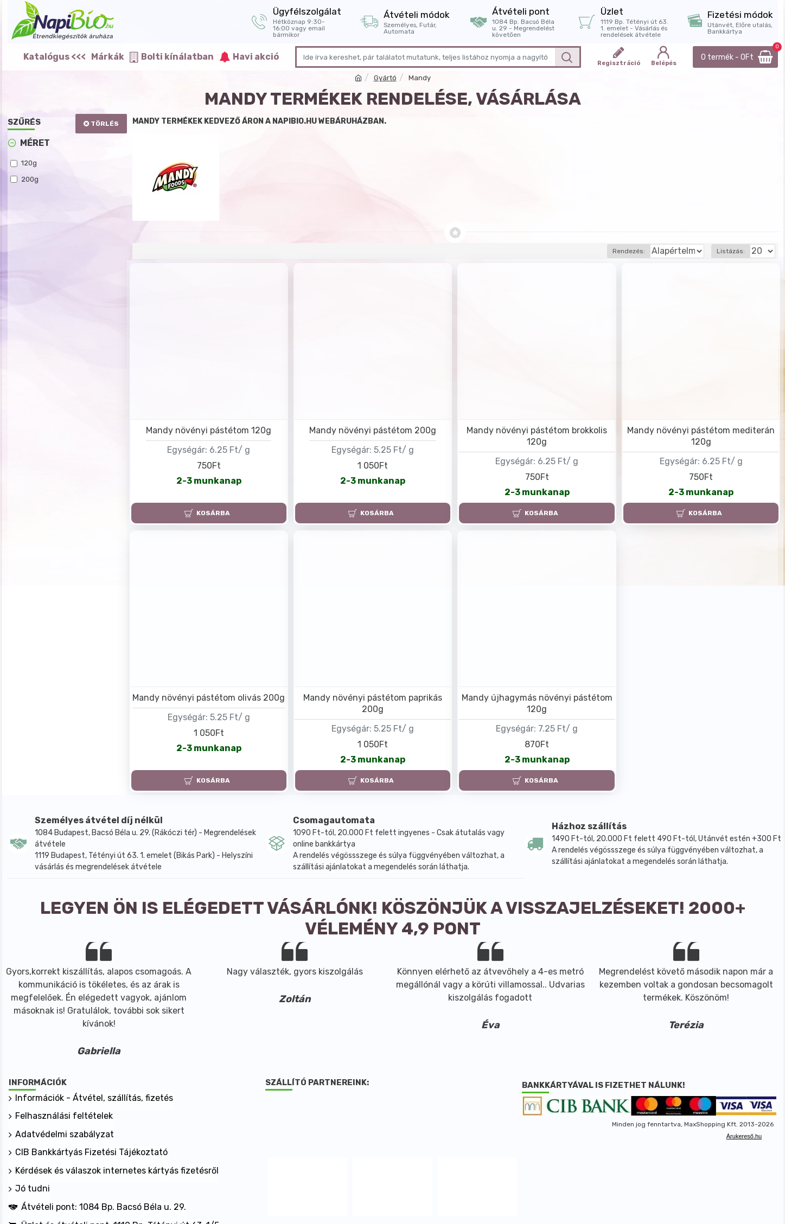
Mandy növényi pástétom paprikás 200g (372, 703)
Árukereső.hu (744, 1136)
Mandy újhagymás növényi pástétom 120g (537, 703)
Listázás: (734, 251)
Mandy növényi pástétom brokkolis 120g (537, 436)
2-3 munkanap (208, 481)
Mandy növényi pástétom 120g (208, 430)
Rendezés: (591, 251)
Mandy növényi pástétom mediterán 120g (701, 436)
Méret (35, 143)
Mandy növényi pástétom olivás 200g (208, 698)
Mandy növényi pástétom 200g (372, 430)
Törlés (105, 123)
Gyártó (385, 78)
